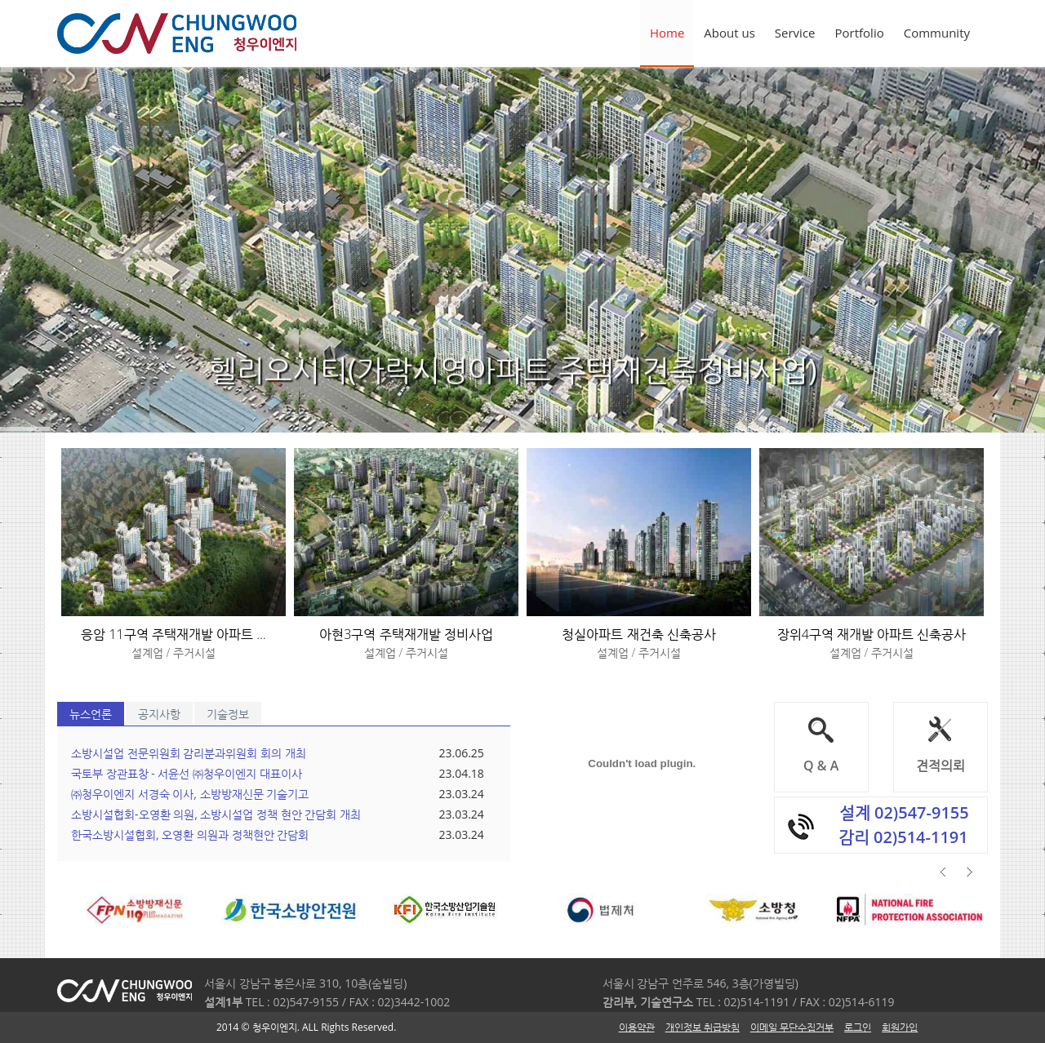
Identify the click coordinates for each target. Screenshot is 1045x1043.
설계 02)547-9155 (904, 812)
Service (795, 32)
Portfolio (859, 32)
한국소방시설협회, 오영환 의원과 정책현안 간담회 (190, 834)
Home (667, 32)
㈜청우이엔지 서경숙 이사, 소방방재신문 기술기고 (190, 793)
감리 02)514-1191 (903, 837)
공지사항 (159, 713)
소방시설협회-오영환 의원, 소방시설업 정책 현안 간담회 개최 (216, 814)
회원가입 (900, 1027)
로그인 (857, 1027)
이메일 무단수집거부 (792, 1027)
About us (729, 32)
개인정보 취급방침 (702, 1027)
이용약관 (637, 1027)
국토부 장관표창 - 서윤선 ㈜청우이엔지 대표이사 (186, 773)
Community (937, 32)
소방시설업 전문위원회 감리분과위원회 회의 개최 (188, 753)
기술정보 (228, 713)
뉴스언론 (90, 713)
